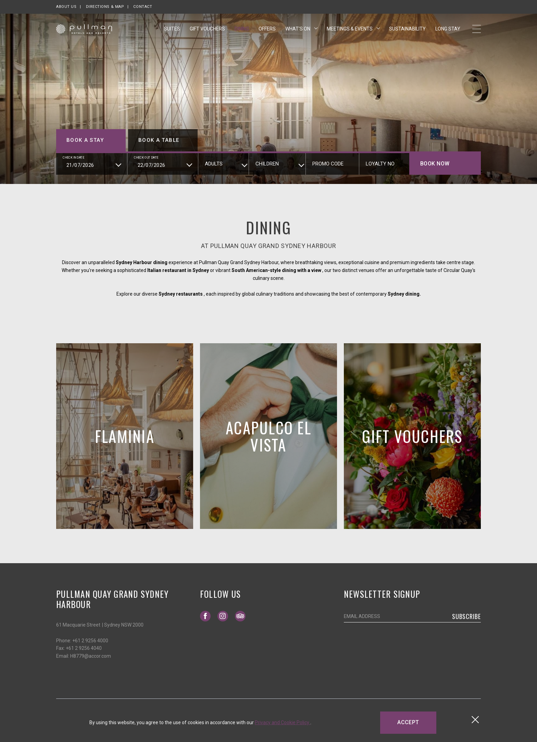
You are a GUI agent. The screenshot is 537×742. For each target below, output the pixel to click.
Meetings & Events (350, 32)
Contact (142, 6)
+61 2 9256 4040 (84, 648)
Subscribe (466, 616)
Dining (242, 32)
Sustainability (407, 31)
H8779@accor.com (90, 656)
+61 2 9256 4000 (90, 640)
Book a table (158, 140)
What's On (298, 32)
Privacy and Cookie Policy (282, 722)
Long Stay (447, 32)
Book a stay (85, 140)
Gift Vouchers (207, 31)
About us (66, 6)
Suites (172, 32)
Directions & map (105, 6)
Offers (267, 32)
